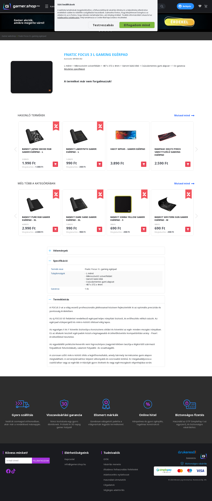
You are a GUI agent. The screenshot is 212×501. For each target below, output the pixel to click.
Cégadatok (109, 484)
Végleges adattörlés (113, 490)
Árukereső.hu (191, 458)
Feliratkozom (41, 460)
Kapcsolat (69, 459)
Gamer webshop (9, 36)
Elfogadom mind (137, 25)
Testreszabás (103, 25)
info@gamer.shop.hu (75, 464)
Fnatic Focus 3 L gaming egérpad (32, 36)
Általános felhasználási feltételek (120, 469)
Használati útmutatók (114, 479)
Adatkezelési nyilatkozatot (68, 17)
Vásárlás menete (112, 464)
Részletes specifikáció (74, 69)
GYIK (106, 459)
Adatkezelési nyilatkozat (116, 474)
